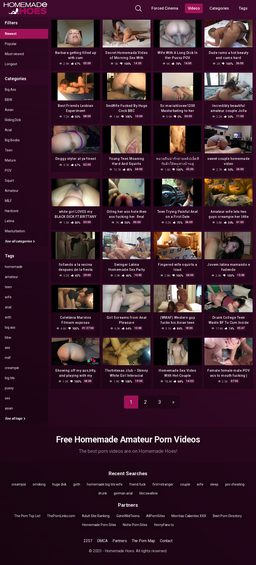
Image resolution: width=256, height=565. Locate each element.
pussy (9, 388)
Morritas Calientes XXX (188, 516)
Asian (9, 110)
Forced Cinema (164, 8)
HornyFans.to (164, 525)
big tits (10, 378)
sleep (214, 484)
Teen (9, 150)
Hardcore (12, 211)
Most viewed (14, 54)
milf (8, 358)
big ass (10, 327)
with (8, 317)
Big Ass (10, 89)
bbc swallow (148, 493)
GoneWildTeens (128, 516)
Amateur (11, 191)
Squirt (9, 180)
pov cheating (234, 484)
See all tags (15, 418)
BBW (8, 100)
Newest (11, 34)
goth (76, 484)
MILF (8, 201)
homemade (13, 267)
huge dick (59, 484)
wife (8, 297)
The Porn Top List (27, 516)
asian (9, 408)
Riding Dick (13, 120)
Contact (166, 541)
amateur (11, 277)
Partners (119, 541)
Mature (10, 160)
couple (185, 484)
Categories (219, 8)
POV (8, 170)
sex (7, 398)
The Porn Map (143, 541)
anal (8, 307)
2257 (88, 541)
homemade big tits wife (105, 484)
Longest (11, 64)
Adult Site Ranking (96, 516)
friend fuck (137, 484)
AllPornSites (155, 516)
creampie (12, 368)
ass (7, 348)
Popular (10, 44)
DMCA (102, 541)
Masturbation (15, 231)
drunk (102, 493)
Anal (8, 130)
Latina (9, 221)
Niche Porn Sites (135, 525)
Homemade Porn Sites (99, 525)
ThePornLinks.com (61, 516)
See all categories (20, 241)
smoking (39, 484)
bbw (8, 337)
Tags (243, 8)
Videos (194, 8)
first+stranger (162, 484)
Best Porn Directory (227, 516)
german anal (123, 493)
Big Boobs (12, 140)
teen (8, 287)
